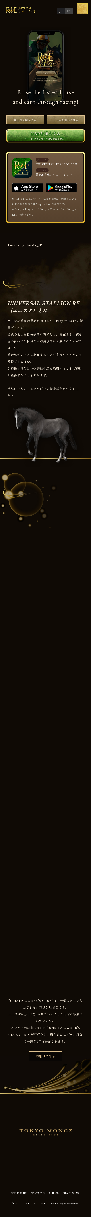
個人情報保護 (71, 1193)
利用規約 (54, 1193)
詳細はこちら (45, 1056)
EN (69, 11)
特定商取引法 (19, 1193)
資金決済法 (38, 1193)
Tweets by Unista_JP (24, 245)
